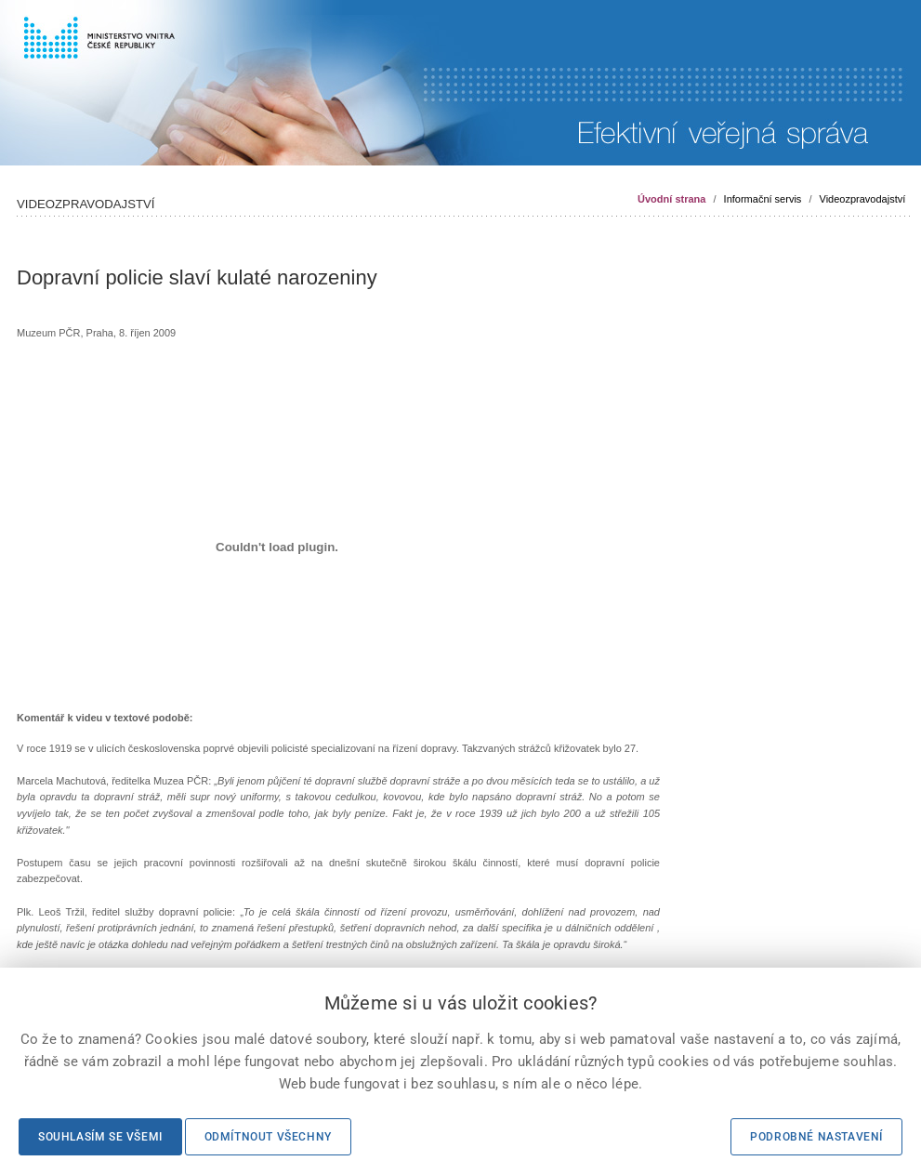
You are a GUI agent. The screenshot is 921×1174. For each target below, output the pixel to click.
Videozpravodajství (863, 198)
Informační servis (763, 198)
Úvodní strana (671, 198)
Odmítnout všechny (268, 1136)
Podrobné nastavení (816, 1136)
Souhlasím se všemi (100, 1136)
